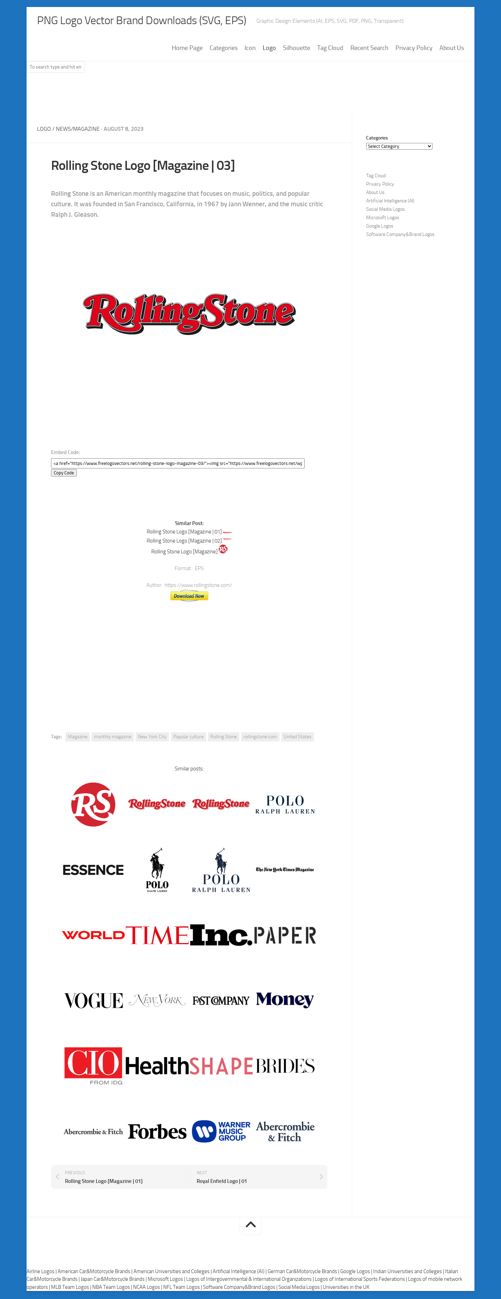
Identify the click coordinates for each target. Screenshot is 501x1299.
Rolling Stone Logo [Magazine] (184, 553)
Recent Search (369, 48)
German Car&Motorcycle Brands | (304, 1272)
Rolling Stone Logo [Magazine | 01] (184, 532)
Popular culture (188, 738)
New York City (152, 738)
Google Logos (379, 227)
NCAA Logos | (148, 1288)
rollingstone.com (260, 738)
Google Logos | (356, 1272)
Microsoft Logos (382, 218)
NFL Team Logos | (183, 1288)
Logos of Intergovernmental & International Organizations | (250, 1280)
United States (298, 738)
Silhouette (296, 48)
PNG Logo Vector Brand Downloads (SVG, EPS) (154, 21)
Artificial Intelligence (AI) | (240, 1272)
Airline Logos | (42, 1272)
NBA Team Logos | (112, 1288)
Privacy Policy (414, 48)
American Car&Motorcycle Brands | (95, 1272)
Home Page (187, 48)
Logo (269, 48)
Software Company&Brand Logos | (240, 1288)
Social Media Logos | (300, 1288)
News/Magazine (78, 129)
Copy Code (64, 473)
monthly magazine (112, 738)
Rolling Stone (223, 738)
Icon (250, 48)
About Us (452, 48)
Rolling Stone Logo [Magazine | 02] (184, 541)
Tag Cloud (330, 48)
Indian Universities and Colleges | (409, 1272)
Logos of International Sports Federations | (361, 1280)
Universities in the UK (346, 1288)
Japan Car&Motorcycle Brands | (114, 1280)
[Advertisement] (250, 97)
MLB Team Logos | (71, 1288)
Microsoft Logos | (167, 1280)
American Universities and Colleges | (173, 1272)
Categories (224, 48)
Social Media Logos (385, 210)
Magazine (77, 738)
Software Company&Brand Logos (400, 235)
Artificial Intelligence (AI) (390, 201)
